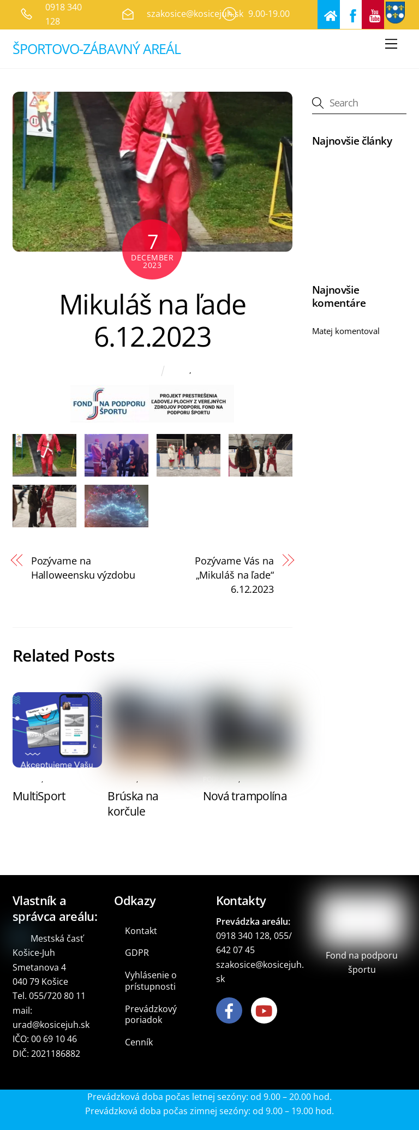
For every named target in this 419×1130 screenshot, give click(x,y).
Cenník (139, 1042)
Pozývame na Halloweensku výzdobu (83, 567)
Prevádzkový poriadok (151, 1014)
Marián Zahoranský (117, 371)
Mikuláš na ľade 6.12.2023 (152, 320)
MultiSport (39, 796)
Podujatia (211, 370)
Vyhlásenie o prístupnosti (151, 980)
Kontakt (141, 931)
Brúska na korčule (132, 803)
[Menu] (391, 44)
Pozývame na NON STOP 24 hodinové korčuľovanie (358, 360)
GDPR (137, 953)
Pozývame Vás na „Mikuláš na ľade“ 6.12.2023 (234, 575)
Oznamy (27, 779)
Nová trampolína (245, 796)
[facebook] (231, 1010)
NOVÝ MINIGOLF (343, 168)
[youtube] (266, 1010)
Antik (180, 370)
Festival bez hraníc (346, 252)
